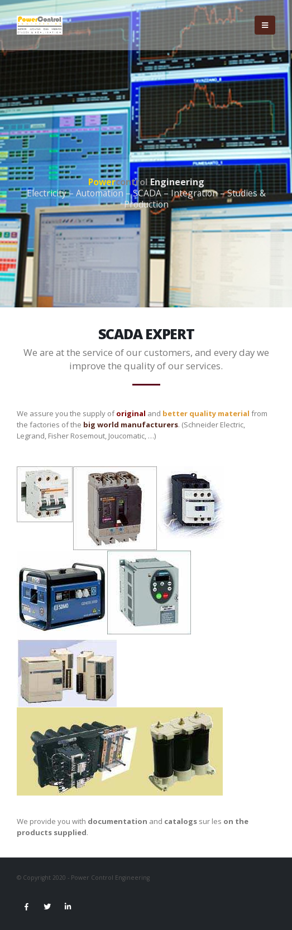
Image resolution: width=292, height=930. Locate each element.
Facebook (26, 906)
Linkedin (67, 906)
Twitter (47, 906)
